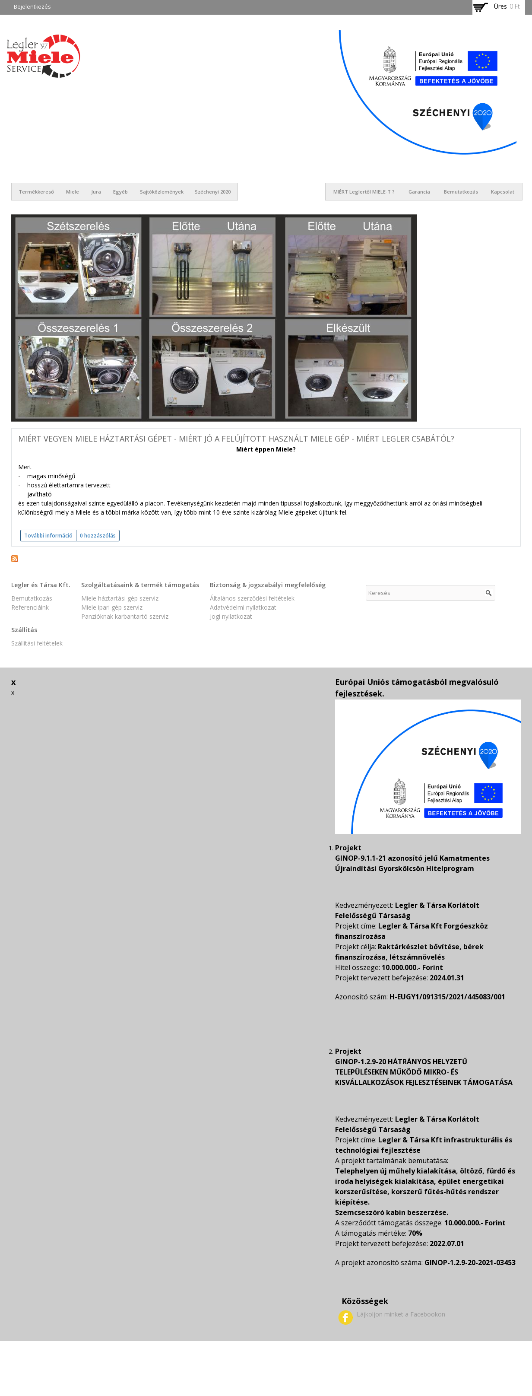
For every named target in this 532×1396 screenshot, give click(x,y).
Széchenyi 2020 (213, 191)
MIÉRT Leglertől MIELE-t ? (364, 191)
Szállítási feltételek (37, 643)
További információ (50, 535)
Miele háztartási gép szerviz (119, 598)
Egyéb (120, 191)
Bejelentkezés (32, 6)
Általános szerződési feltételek (252, 598)
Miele (72, 191)
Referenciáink (30, 607)
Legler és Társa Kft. (40, 585)
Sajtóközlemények (162, 191)
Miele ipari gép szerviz (111, 607)
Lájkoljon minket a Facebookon (401, 1314)
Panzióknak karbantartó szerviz (124, 616)
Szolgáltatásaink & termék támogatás (140, 585)
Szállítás (24, 630)
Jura (96, 191)
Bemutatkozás (461, 191)
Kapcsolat (502, 191)
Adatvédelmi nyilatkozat (243, 607)
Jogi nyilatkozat (231, 616)
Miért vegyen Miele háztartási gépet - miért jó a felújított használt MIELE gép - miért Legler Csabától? (236, 438)
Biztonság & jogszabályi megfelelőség (268, 585)
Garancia (419, 191)
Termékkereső (36, 191)
